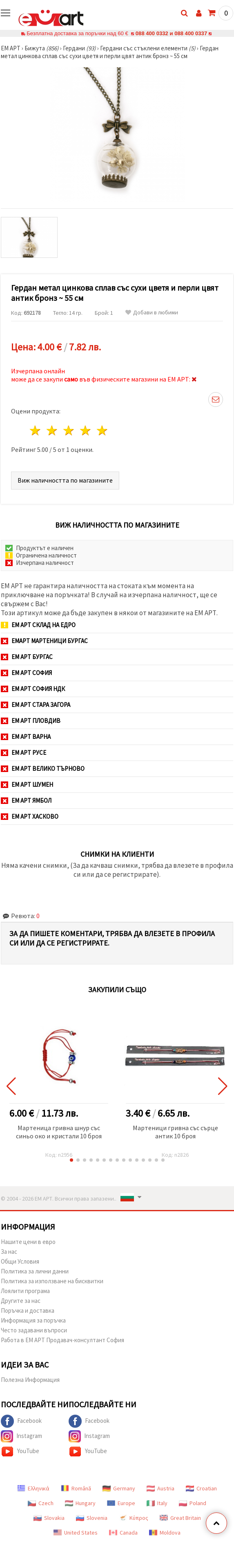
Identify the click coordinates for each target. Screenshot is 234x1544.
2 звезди (52, 430)
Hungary (80, 1503)
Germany (119, 1488)
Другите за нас (20, 1301)
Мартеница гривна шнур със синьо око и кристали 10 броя (59, 1132)
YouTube (20, 1451)
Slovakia (49, 1517)
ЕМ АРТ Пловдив (30, 721)
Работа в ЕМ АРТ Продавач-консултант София (62, 1340)
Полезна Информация (30, 1380)
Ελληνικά (33, 1488)
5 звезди (102, 430)
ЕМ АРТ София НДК (33, 689)
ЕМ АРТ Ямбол (26, 800)
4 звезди (85, 430)
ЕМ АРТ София (26, 673)
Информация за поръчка (33, 1320)
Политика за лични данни (35, 1271)
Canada (123, 1532)
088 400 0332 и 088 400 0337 (171, 33)
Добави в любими (151, 312)
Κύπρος (133, 1518)
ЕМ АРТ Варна (26, 736)
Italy (157, 1503)
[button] (71, 1160)
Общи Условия (20, 1261)
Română (76, 1488)
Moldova (165, 1532)
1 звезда (35, 430)
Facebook (21, 1421)
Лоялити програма (25, 1291)
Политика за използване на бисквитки (52, 1281)
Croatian (201, 1488)
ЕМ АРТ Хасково (29, 816)
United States (75, 1532)
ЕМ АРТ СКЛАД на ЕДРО (38, 625)
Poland (192, 1503)
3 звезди (69, 430)
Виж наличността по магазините (65, 480)
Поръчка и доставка (27, 1310)
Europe (121, 1503)
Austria (160, 1488)
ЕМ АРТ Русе (23, 752)
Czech (40, 1503)
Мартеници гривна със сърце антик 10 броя (175, 1132)
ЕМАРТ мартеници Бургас (44, 641)
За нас (9, 1251)
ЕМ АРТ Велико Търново (43, 768)
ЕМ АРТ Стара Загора (35, 705)
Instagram (21, 1436)
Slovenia (91, 1517)
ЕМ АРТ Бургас (27, 657)
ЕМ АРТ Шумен (27, 784)
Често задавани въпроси (34, 1330)
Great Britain (180, 1518)
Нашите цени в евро (28, 1242)
